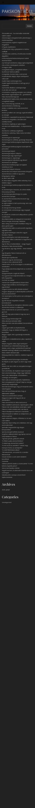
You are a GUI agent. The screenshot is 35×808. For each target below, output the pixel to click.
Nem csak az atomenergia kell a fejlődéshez (16, 380)
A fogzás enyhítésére (9, 47)
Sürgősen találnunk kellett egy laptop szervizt (16, 434)
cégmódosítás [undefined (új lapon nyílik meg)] (6, 557)
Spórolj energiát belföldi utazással (13, 432)
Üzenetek (5, 461)
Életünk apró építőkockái (9, 257)
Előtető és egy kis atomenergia (12, 260)
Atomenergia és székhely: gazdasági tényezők (17, 140)
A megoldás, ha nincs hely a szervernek (14, 74)
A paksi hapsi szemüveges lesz (12, 81)
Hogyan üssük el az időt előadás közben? (15, 289)
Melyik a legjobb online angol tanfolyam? (15, 344)
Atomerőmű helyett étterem (11, 169)
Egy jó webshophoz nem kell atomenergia (15, 237)
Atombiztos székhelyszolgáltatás (12, 131)
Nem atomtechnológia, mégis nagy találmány (16, 373)
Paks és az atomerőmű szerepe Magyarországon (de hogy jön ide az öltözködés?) (13, 398)
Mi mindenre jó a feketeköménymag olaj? (15, 346)
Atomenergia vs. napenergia (11, 158)
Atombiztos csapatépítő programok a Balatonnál (17, 117)
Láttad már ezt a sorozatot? (11, 780)
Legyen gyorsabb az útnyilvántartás (13, 328)
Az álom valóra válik (8, 178)
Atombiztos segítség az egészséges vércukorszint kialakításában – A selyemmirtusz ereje (17, 126)
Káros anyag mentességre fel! (11, 319)
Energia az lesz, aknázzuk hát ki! (12, 262)
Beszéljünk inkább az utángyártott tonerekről (16, 219)
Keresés (29, 26)
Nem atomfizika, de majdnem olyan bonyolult (16, 371)
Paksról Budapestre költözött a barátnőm (15, 411)
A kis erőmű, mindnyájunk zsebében (13, 65)
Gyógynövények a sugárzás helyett (13, 273)
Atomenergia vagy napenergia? (12, 156)
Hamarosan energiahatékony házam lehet (15, 282)
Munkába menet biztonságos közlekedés (15, 359)
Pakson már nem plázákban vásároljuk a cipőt (16, 407)
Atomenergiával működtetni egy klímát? (14, 160)
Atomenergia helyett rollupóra (11, 153)
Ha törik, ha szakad (8, 280)
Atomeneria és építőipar (9, 162)
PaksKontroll (17, 11)
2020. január (6, 490)
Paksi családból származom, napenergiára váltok (17, 405)
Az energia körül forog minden (11, 208)
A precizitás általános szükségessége (14, 88)
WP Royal (25, 804)
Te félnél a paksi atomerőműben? (12, 441)
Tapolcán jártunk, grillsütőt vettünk (13, 439)
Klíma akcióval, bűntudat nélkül (11, 321)
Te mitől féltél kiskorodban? (11, 450)
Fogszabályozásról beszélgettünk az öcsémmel (17, 269)
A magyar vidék (7, 67)
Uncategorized (6, 502)
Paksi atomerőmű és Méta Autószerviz (14, 402)
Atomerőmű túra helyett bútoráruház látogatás (17, 171)
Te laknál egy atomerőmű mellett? (13, 443)
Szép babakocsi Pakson (9, 436)
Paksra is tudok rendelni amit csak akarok (15, 409)
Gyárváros (5, 271)
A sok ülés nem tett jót (9, 90)
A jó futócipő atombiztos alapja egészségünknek (17, 63)
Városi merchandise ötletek (10, 468)
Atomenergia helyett (8, 151)
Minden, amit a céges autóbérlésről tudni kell (16, 348)
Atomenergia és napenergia (11, 137)
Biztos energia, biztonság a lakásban (13, 221)
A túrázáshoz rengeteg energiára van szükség (17, 92)
